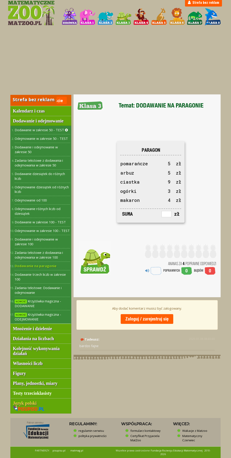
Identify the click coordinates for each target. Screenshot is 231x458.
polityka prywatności (92, 436)
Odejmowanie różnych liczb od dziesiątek (37, 211)
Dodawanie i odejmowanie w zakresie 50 (36, 149)
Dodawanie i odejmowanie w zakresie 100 (36, 241)
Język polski (28, 406)
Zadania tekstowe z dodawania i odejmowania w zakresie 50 (39, 162)
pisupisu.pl (59, 450)
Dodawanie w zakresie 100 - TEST (40, 222)
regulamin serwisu (91, 431)
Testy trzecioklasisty (32, 393)
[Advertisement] (115, 60)
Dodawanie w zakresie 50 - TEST (41, 130)
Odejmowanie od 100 (31, 200)
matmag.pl (76, 450)
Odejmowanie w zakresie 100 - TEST (42, 230)
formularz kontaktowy (145, 431)
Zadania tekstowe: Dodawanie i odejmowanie (38, 290)
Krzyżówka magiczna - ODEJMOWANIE (38, 316)
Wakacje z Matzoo (194, 431)
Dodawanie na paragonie (35, 266)
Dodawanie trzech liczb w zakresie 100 (40, 276)
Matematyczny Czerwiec (192, 438)
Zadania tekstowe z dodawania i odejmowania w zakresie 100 (39, 254)
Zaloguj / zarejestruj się (147, 319)
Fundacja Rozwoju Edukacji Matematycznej (177, 450)
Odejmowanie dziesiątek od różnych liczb (42, 189)
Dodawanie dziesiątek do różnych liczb (40, 176)
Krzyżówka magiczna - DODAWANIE (38, 303)
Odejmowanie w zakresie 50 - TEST (41, 138)
